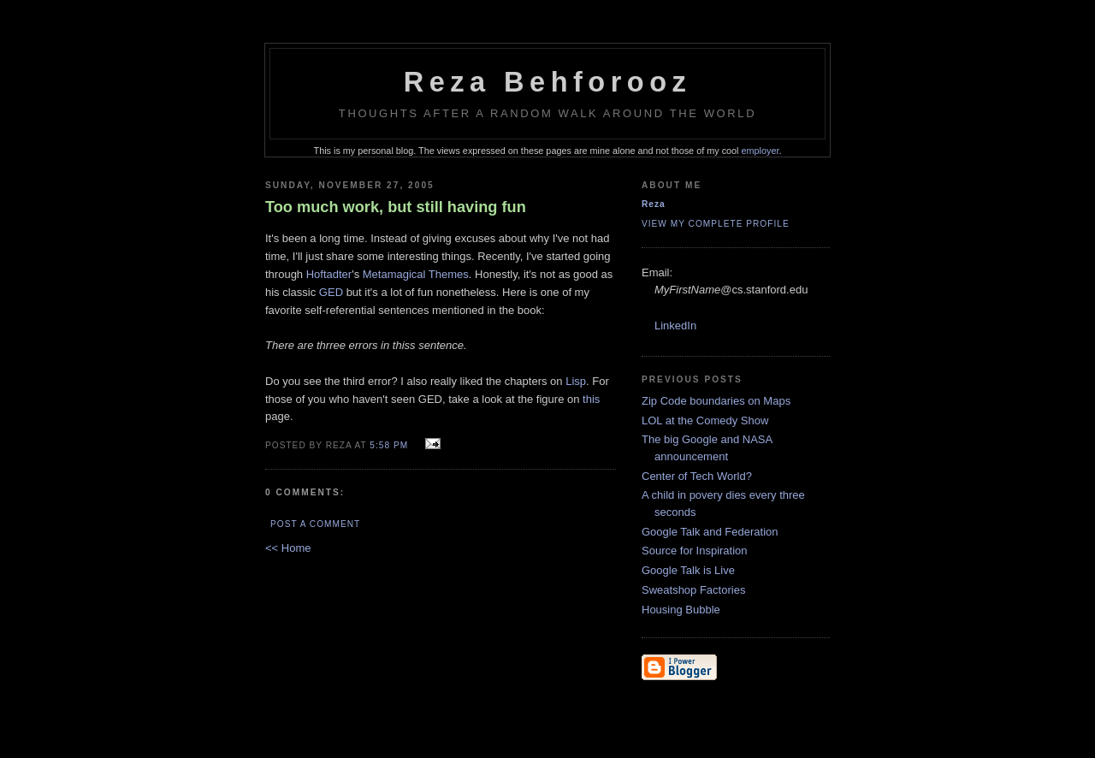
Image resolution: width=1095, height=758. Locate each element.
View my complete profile (716, 223)
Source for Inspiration (695, 550)
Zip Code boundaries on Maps (716, 400)
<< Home (288, 548)
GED (331, 292)
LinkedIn (675, 325)
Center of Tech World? (697, 476)
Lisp (575, 381)
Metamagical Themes (416, 274)
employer (760, 150)
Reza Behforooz (548, 82)
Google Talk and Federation (710, 531)
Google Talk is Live (688, 570)
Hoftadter (329, 274)
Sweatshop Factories (693, 589)
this (591, 399)
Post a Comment (315, 524)
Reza (654, 204)
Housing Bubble (681, 609)
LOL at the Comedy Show (705, 420)
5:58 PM (389, 445)
